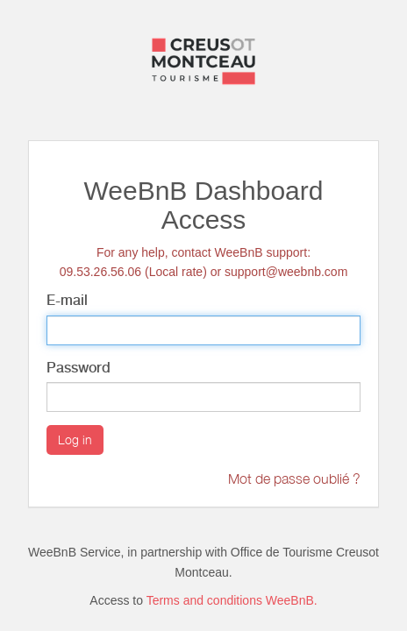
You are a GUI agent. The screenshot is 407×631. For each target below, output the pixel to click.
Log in (75, 439)
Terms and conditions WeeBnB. (232, 600)
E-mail (67, 300)
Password (78, 367)
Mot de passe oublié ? (294, 478)
